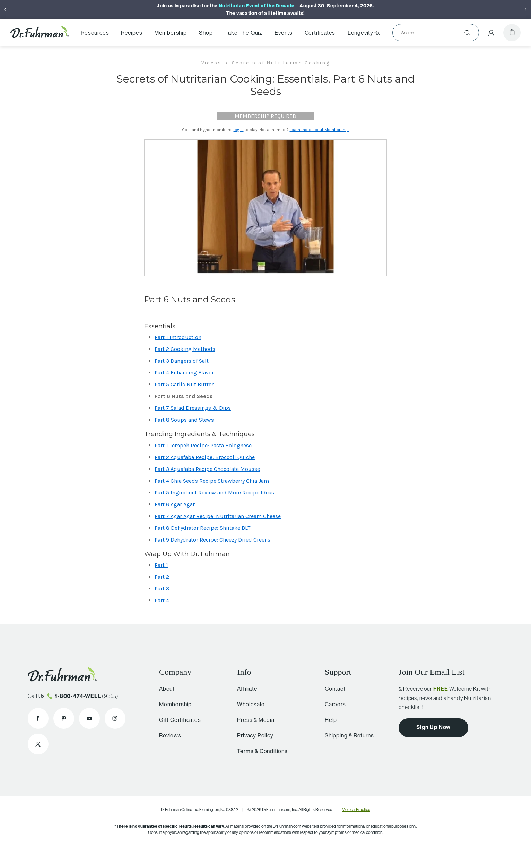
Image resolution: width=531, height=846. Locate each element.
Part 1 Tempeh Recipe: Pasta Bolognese (203, 445)
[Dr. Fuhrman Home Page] (39, 33)
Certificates (320, 32)
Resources (95, 32)
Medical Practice (356, 809)
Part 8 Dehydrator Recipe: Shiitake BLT (202, 528)
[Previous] (5, 9)
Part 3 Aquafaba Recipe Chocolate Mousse (207, 469)
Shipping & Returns (346, 735)
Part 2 (162, 576)
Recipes (131, 32)
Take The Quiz (243, 32)
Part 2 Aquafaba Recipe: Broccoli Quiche (205, 457)
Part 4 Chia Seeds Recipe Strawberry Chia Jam (212, 480)
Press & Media (252, 719)
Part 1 (161, 565)
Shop (205, 32)
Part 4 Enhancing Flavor (184, 372)
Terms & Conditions (259, 751)
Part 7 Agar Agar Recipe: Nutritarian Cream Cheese (218, 516)
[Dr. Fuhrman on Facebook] (38, 718)
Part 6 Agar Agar (175, 504)
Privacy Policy (252, 735)
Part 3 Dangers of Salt (182, 360)
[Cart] (512, 32)
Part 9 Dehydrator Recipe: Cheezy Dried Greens (212, 539)
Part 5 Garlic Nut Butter (184, 384)
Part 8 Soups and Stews (184, 419)
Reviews (168, 735)
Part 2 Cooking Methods (185, 349)
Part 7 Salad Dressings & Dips (193, 408)
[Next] (526, 9)
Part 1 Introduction (178, 337)
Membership (170, 32)
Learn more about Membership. (319, 129)
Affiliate (244, 688)
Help (328, 719)
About (165, 688)
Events (284, 32)
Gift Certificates (178, 719)
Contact (332, 688)
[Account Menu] (491, 32)
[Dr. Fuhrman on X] (38, 744)
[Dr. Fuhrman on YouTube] (89, 718)
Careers (332, 704)
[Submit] (467, 32)
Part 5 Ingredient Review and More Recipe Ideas (214, 492)
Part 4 (162, 600)
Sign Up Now (433, 727)
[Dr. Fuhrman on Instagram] (115, 718)
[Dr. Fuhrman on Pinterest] (63, 718)
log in (239, 129)
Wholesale (247, 704)
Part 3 (162, 588)
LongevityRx (364, 32)
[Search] (432, 32)
